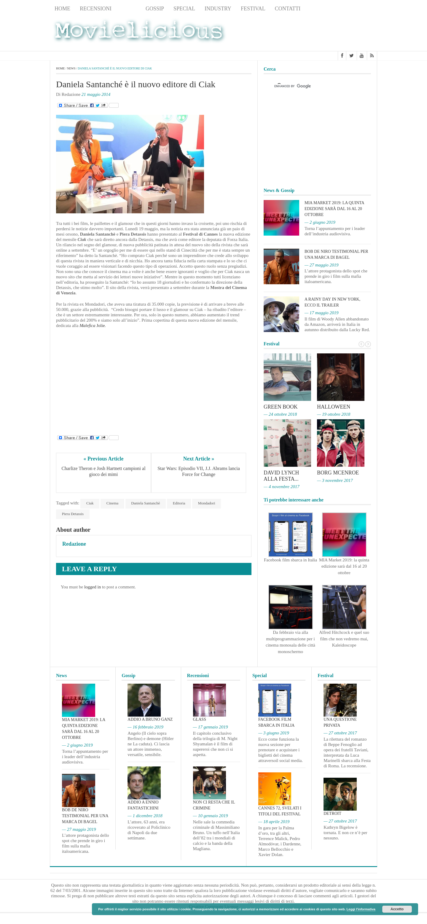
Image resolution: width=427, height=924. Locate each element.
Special (184, 9)
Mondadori (207, 503)
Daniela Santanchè (146, 503)
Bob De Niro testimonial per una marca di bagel (85, 815)
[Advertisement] (329, 33)
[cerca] (312, 86)
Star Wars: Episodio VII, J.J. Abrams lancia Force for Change (199, 471)
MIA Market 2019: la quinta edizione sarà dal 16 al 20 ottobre (334, 209)
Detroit (332, 813)
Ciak (90, 503)
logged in (92, 587)
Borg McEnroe (338, 472)
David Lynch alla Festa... (281, 475)
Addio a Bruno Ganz (150, 719)
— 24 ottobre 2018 (280, 414)
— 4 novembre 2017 (281, 485)
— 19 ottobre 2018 (333, 414)
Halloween (333, 407)
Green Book (281, 407)
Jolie (92, 325)
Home (62, 9)
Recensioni (95, 9)
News (128, 9)
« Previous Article (103, 458)
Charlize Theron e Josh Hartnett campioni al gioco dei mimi (103, 471)
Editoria (179, 503)
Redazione (74, 544)
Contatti (288, 9)
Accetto (397, 909)
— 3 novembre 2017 (335, 479)
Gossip (155, 9)
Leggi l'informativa (361, 909)
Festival (253, 9)
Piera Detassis (73, 514)
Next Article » (198, 458)
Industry (218, 9)
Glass (199, 719)
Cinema (113, 503)
